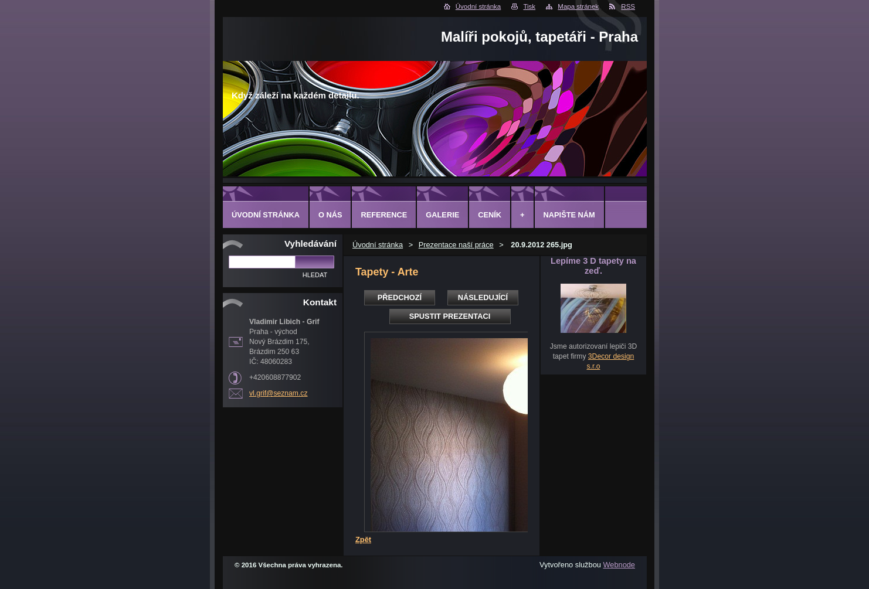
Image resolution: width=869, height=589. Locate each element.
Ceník (489, 214)
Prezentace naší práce (456, 244)
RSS (628, 6)
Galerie (442, 214)
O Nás (330, 214)
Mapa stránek (578, 6)
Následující (483, 297)
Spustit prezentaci (449, 316)
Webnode (619, 564)
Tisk (529, 6)
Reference (384, 214)
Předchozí (400, 297)
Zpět (363, 539)
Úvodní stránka (478, 6)
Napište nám (569, 214)
